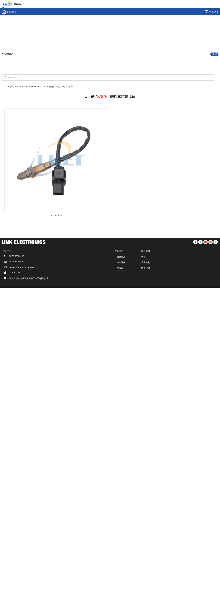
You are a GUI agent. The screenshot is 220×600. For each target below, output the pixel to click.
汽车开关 (121, 271)
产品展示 (119, 259)
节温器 (120, 276)
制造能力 (145, 259)
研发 (143, 265)
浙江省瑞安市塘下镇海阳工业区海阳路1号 (29, 287)
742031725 (14, 281)
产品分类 (213, 12)
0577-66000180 (16, 270)
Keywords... (13, 77)
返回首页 (12, 12)
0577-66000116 (16, 265)
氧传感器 (121, 266)
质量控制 (145, 271)
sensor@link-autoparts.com (22, 276)
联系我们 (145, 277)
